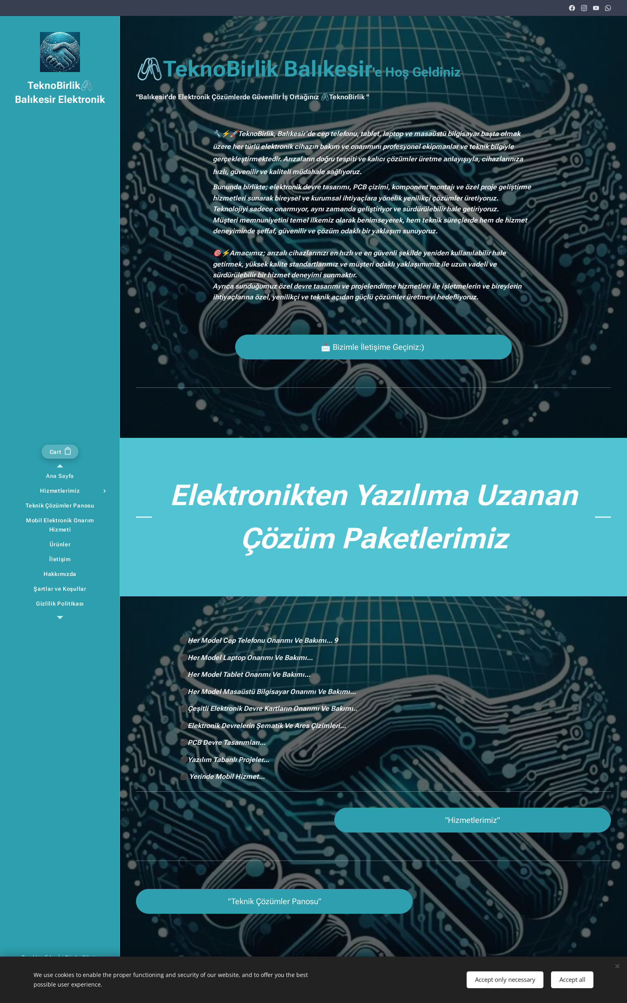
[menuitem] (60, 476)
